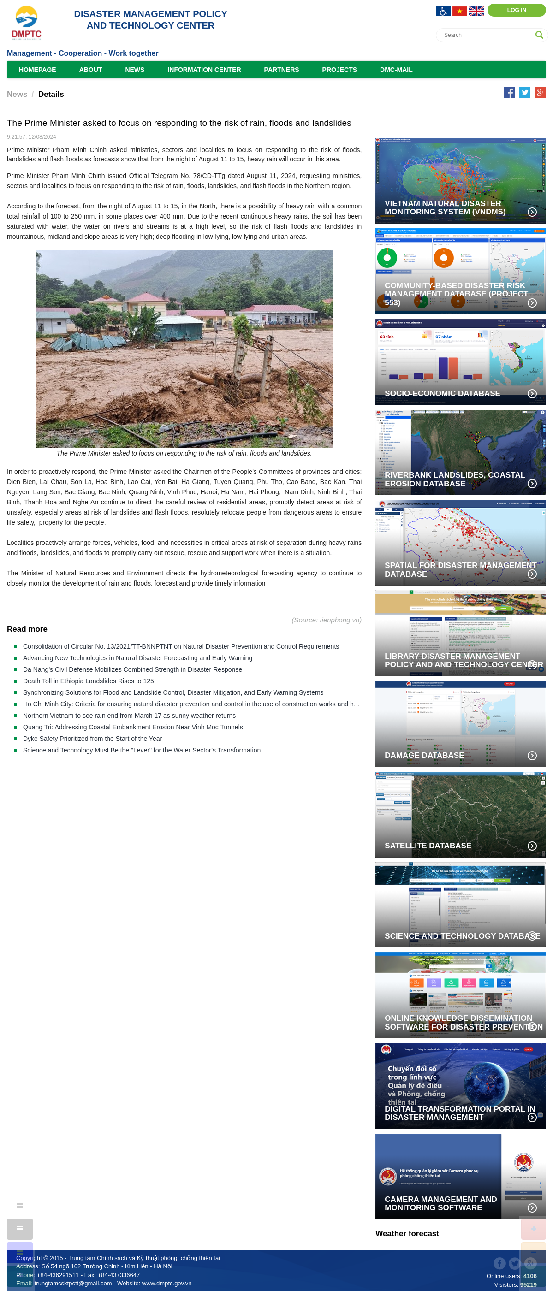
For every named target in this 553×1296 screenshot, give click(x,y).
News (134, 69)
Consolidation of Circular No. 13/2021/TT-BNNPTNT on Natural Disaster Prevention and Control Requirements (181, 646)
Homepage (37, 69)
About (90, 69)
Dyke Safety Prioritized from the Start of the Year (92, 738)
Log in (516, 10)
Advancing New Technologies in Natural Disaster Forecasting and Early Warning (137, 658)
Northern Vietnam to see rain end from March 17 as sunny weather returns (129, 715)
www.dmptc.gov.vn (166, 1283)
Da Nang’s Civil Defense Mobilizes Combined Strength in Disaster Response (132, 669)
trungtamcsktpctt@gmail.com (73, 1283)
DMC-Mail (396, 69)
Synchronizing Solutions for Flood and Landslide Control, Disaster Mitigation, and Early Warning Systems (173, 692)
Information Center (204, 69)
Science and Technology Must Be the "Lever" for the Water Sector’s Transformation (142, 750)
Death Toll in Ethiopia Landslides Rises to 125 (88, 681)
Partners (281, 69)
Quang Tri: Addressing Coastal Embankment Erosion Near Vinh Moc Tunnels (133, 727)
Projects (339, 69)
